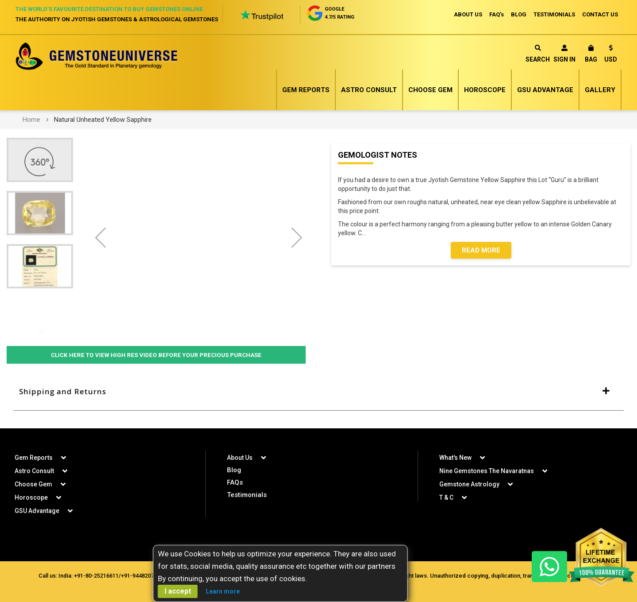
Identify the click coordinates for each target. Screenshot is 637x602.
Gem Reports (306, 90)
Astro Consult (369, 90)
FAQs (235, 482)
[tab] (318, 392)
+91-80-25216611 (96, 575)
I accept (178, 591)
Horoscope (485, 90)
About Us (240, 457)
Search (538, 54)
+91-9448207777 (142, 575)
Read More (481, 250)
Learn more (223, 591)
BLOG (518, 14)
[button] (610, 55)
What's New (455, 457)
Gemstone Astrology (469, 484)
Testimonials (247, 495)
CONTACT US (600, 14)
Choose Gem (430, 90)
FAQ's (496, 14)
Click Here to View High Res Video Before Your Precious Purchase (156, 354)
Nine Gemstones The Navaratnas (486, 470)
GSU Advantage (545, 90)
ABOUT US (468, 14)
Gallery (600, 90)
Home (31, 120)
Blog (234, 470)
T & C (446, 497)
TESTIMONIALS (554, 14)
